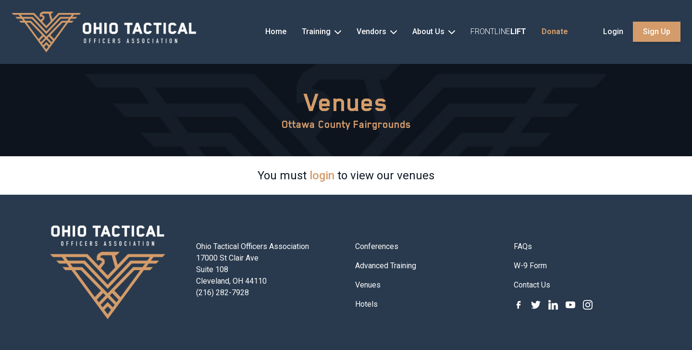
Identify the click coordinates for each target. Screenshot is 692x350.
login (321, 175)
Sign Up (656, 31)
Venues (346, 102)
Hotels (366, 304)
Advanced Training (385, 265)
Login (613, 31)
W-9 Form (530, 265)
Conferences (376, 246)
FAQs (523, 246)
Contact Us (532, 284)
